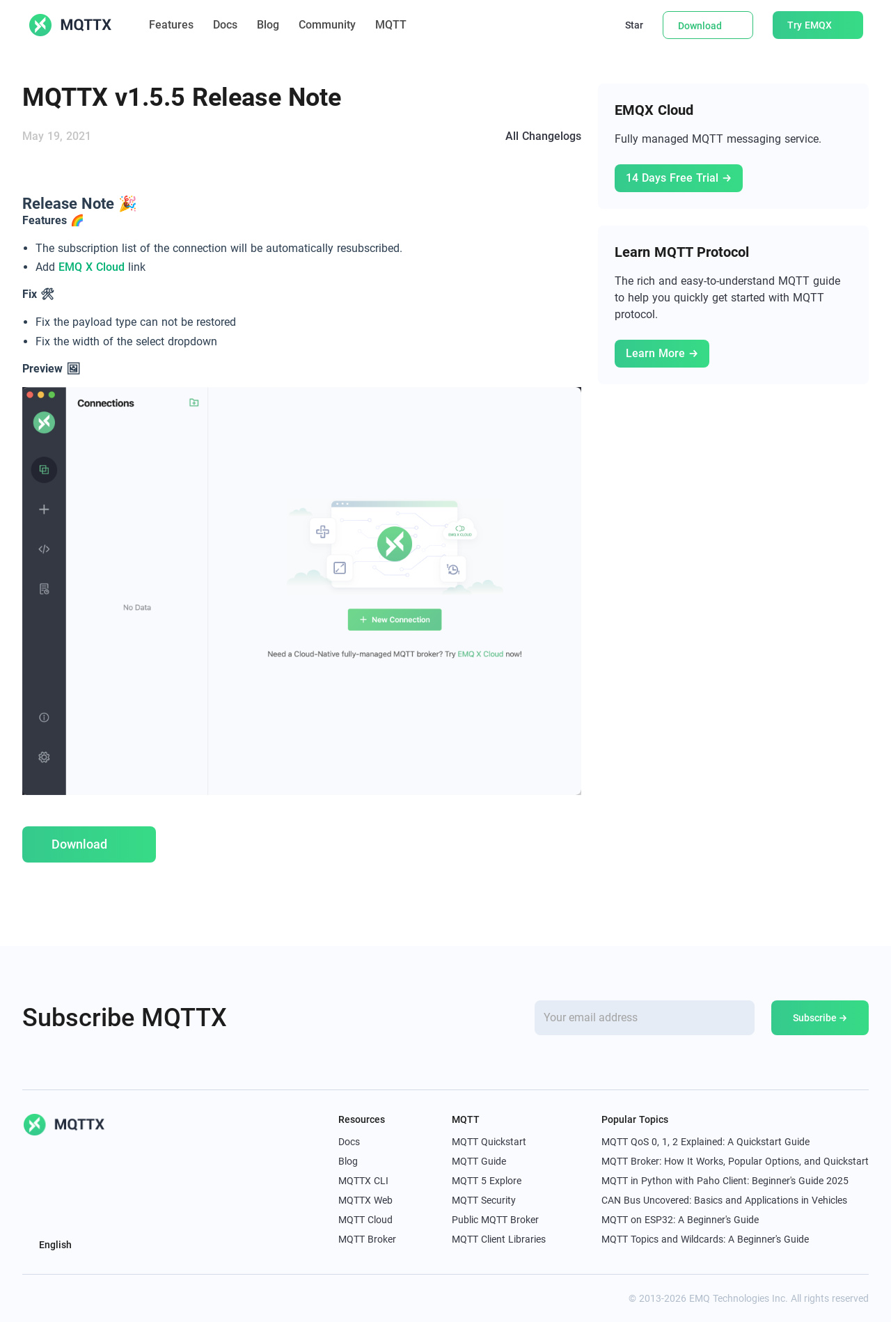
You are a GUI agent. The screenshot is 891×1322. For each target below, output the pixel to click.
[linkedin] (60, 1298)
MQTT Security (484, 1200)
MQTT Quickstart (489, 1141)
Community (327, 24)
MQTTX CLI (363, 1180)
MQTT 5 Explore (486, 1180)
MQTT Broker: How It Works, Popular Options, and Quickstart (735, 1161)
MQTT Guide (479, 1161)
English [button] (54, 1245)
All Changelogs (543, 136)
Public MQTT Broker (495, 1219)
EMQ (699, 1298)
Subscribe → (820, 1017)
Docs (225, 24)
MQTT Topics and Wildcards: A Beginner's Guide (705, 1239)
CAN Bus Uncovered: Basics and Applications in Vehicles (724, 1200)
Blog (268, 24)
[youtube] (90, 1298)
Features (171, 24)
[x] (29, 1298)
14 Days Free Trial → (679, 177)
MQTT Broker (367, 1239)
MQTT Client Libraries (499, 1239)
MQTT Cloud (365, 1219)
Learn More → (662, 353)
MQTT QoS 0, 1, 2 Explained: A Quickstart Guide (705, 1141)
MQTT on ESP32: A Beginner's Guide (680, 1219)
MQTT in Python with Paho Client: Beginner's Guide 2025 (725, 1180)
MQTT (397, 24)
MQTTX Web (365, 1200)
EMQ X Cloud (91, 267)
